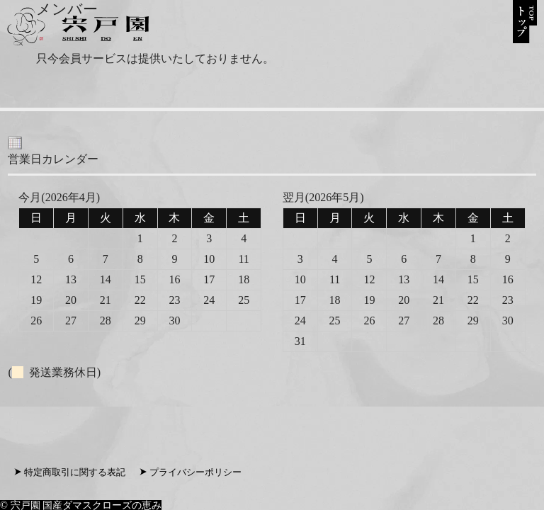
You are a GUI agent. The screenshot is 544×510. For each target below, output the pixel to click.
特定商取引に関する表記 (74, 472)
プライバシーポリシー (195, 472)
